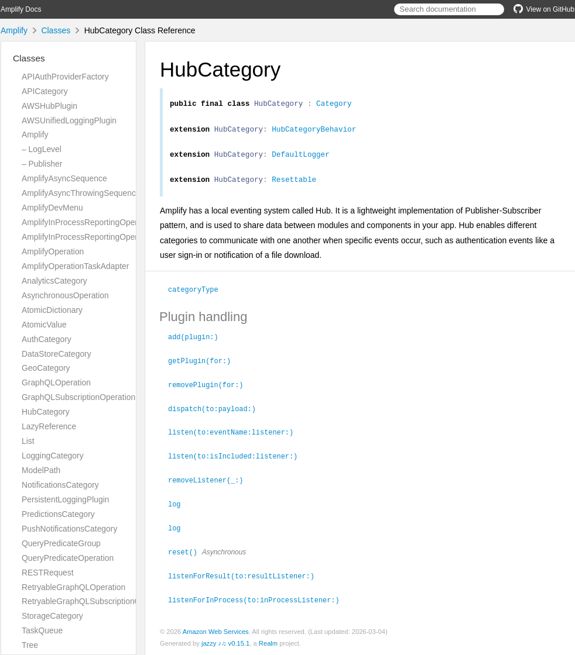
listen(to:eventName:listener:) (235, 435)
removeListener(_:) (210, 482)
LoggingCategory (53, 455)
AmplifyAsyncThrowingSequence (81, 193)
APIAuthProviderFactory (65, 76)
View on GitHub (544, 9)
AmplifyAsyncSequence (64, 178)
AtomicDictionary (52, 310)
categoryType (198, 296)
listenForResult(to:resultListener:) (246, 576)
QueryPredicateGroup (61, 543)
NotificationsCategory (60, 484)
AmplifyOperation (53, 251)
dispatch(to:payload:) (217, 413)
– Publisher (42, 163)
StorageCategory (52, 615)
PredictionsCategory (58, 514)
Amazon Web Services (216, 631)
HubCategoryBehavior (314, 132)
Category (334, 104)
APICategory (45, 91)
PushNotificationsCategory (69, 528)
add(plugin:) (198, 342)
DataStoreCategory (56, 353)
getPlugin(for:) (204, 366)
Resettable (294, 186)
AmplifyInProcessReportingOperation (88, 222)
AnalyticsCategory (54, 280)
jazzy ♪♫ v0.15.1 (225, 642)
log (179, 506)
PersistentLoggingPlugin (65, 499)
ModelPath (41, 470)
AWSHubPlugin (49, 106)
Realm (268, 642)
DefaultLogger (300, 159)
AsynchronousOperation (65, 295)
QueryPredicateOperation (68, 558)
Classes (55, 30)
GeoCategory (46, 368)
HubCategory (46, 411)
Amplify (14, 30)
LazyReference (49, 426)
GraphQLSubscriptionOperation (78, 397)
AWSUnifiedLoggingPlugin (69, 120)
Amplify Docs (21, 9)
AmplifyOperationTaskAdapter (75, 266)
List (28, 441)
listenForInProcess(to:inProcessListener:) (259, 599)
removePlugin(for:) (210, 389)
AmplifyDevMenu (52, 207)
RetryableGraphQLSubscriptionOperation (96, 601)
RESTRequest (48, 572)
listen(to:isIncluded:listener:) (237, 459)
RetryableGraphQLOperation (73, 587)
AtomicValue (44, 324)
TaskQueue (42, 630)
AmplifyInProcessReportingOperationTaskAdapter (111, 237)
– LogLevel (41, 149)
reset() (187, 552)
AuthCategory (46, 339)
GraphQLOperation (56, 382)
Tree (30, 645)
